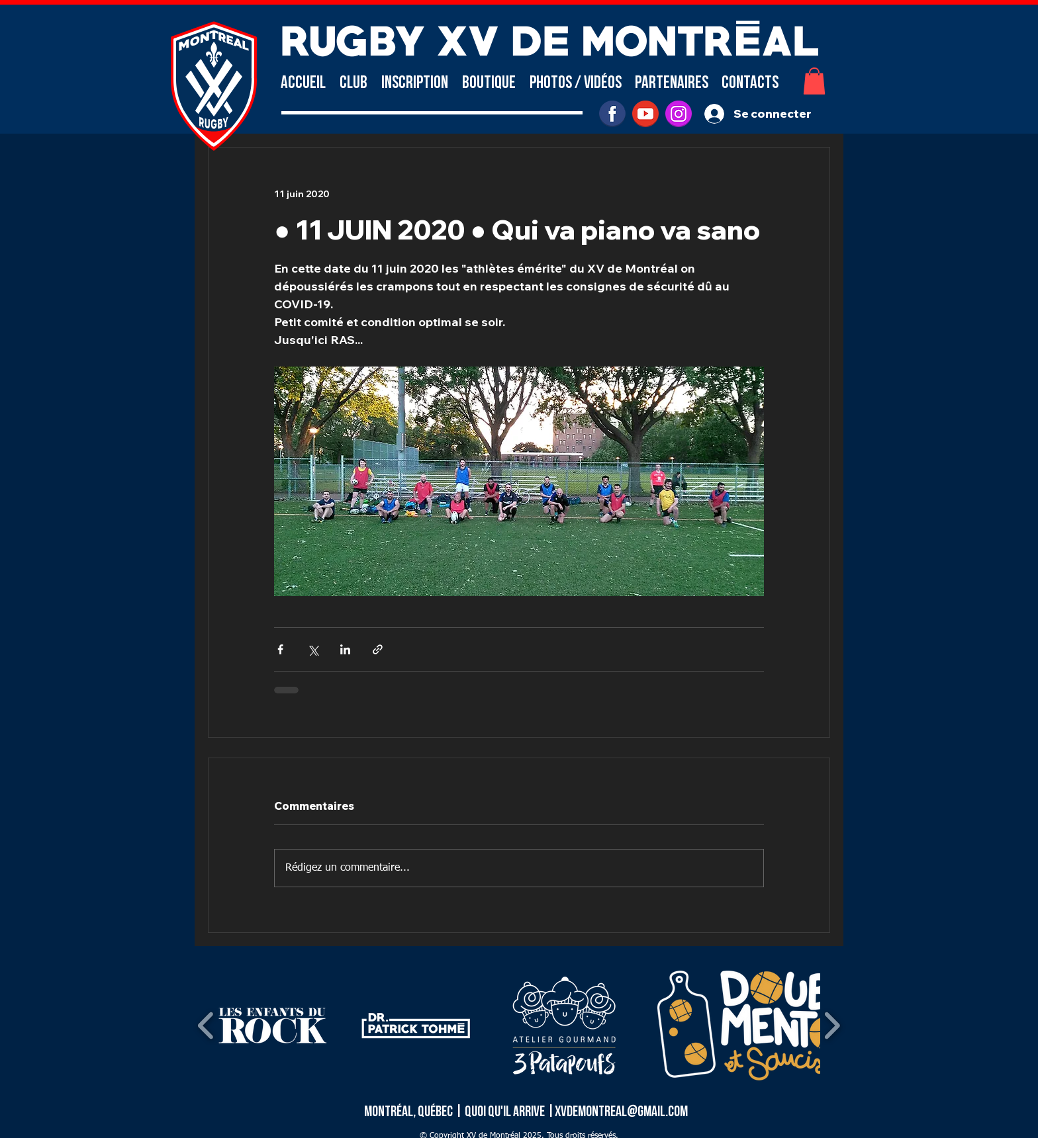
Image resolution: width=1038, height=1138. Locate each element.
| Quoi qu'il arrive (501, 1112)
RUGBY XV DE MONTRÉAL (550, 37)
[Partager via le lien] (377, 649)
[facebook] (612, 114)
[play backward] (206, 1025)
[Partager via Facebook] (280, 649)
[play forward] (832, 1025)
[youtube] (645, 114)
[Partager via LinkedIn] (345, 649)
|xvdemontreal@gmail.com (617, 1112)
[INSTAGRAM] (678, 114)
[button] (353, 83)
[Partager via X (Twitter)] (313, 649)
